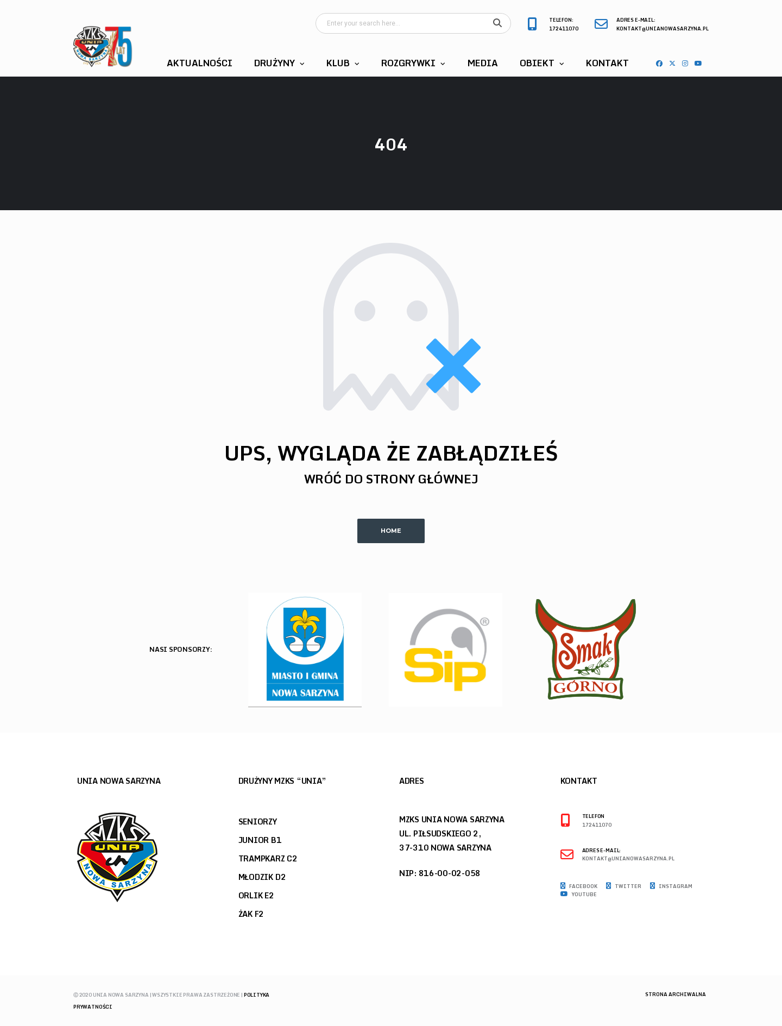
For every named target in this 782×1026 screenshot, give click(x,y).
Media (483, 63)
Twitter (623, 886)
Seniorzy (257, 821)
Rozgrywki (408, 63)
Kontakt (607, 63)
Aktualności (199, 63)
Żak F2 (251, 914)
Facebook (578, 886)
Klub (338, 63)
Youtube (578, 894)
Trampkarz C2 (268, 858)
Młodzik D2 (262, 877)
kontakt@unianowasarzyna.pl (662, 29)
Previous (687, 652)
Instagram (671, 886)
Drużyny (274, 63)
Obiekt (537, 63)
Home (391, 530)
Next (706, 652)
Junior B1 (260, 840)
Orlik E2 (256, 895)
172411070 (563, 29)
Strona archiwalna (675, 994)
